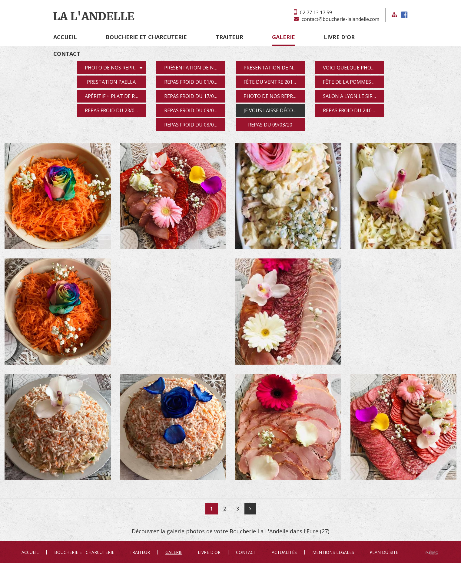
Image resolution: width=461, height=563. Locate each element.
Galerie (283, 37)
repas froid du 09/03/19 (194, 110)
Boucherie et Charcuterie (146, 37)
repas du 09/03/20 (270, 124)
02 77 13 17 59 (316, 12)
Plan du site (384, 552)
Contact (66, 53)
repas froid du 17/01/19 (194, 96)
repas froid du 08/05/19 (194, 124)
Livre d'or (339, 37)
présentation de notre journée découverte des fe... (274, 67)
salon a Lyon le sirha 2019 (353, 96)
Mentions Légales (333, 552)
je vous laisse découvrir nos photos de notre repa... (274, 110)
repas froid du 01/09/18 (194, 82)
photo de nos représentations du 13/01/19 (274, 96)
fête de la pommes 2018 (353, 82)
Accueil (65, 37)
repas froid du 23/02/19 (114, 110)
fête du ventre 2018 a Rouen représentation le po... (274, 82)
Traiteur (229, 37)
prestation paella (111, 82)
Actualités (284, 552)
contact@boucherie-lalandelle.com (340, 19)
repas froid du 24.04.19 (352, 110)
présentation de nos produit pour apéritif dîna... (194, 67)
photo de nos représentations (115, 67)
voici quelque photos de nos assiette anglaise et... (353, 67)
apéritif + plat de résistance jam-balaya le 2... (115, 96)
